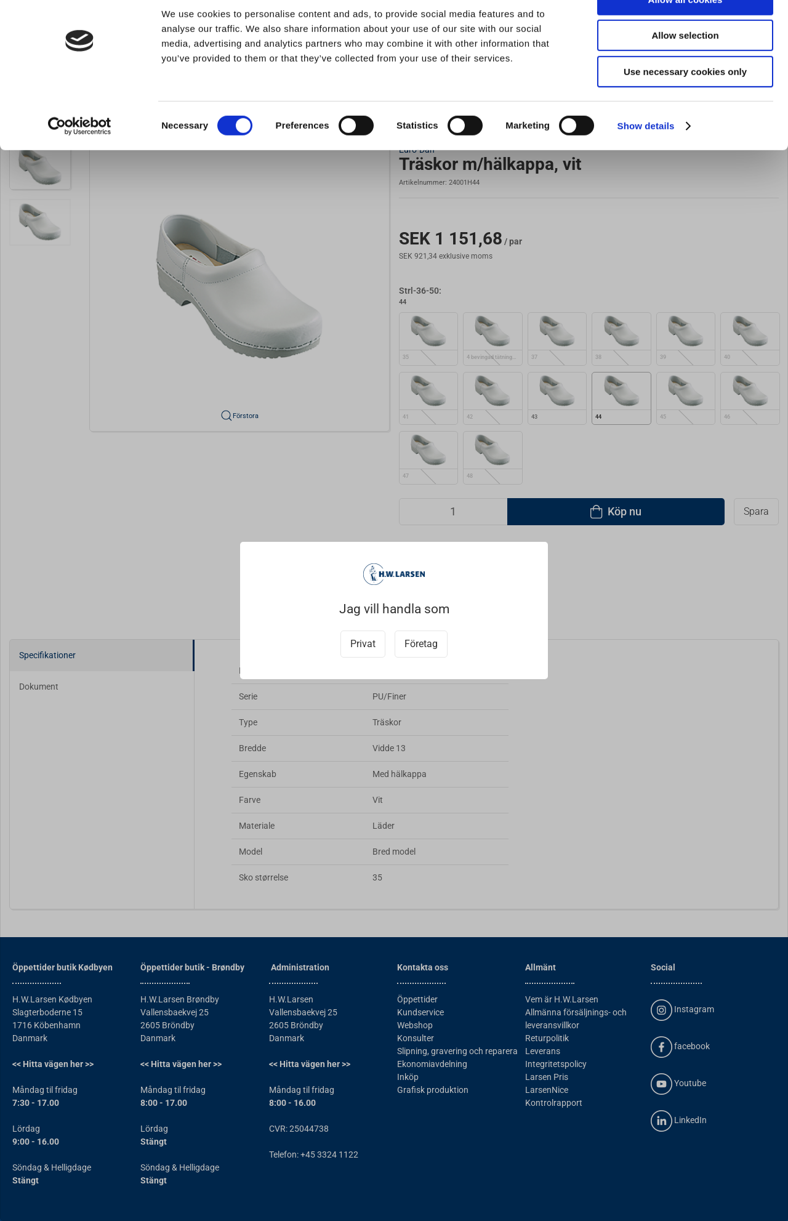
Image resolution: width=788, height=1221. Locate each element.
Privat (363, 644)
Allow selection (684, 67)
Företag (421, 644)
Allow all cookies (685, 30)
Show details (646, 156)
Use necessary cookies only (685, 102)
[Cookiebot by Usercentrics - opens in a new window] (80, 157)
